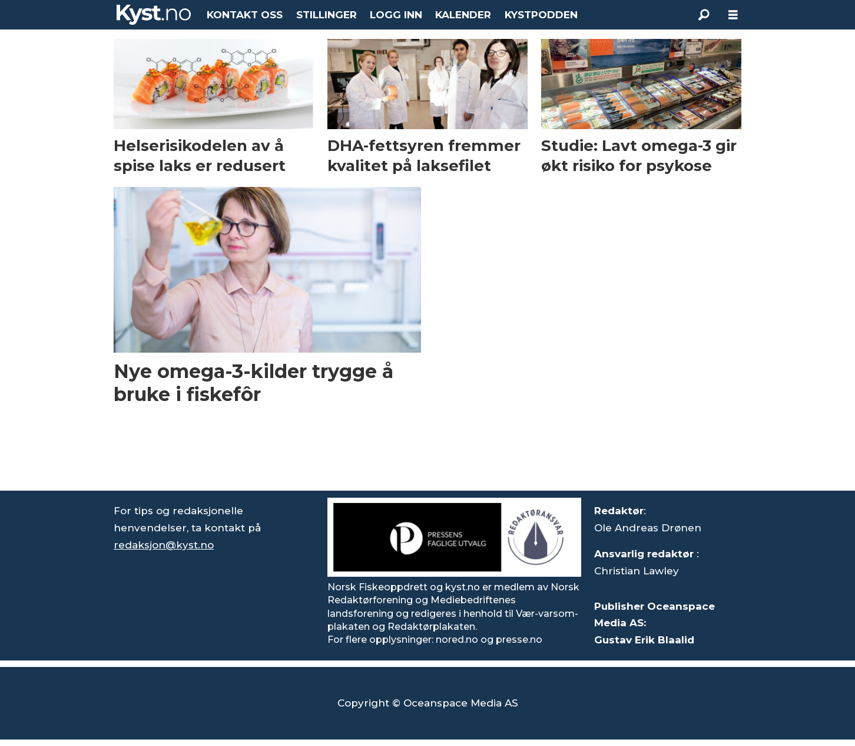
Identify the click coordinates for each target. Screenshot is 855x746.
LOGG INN (396, 15)
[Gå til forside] (154, 15)
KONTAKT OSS (245, 15)
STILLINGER (326, 15)
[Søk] (703, 14)
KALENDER (463, 15)
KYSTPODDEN (541, 15)
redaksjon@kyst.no (164, 545)
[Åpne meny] (733, 15)
